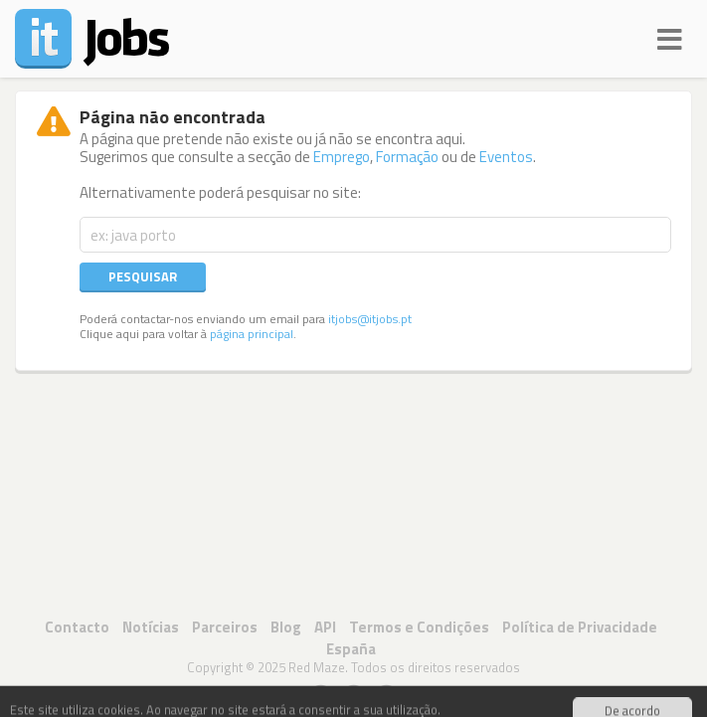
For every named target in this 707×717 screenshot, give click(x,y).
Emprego (341, 156)
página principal (251, 334)
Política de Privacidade (579, 627)
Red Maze (316, 667)
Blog (285, 627)
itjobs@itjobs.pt (370, 319)
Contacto (77, 627)
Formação (407, 156)
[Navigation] (669, 36)
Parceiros (225, 627)
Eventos (506, 156)
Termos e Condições (419, 627)
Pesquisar (142, 276)
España (351, 648)
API (325, 627)
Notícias (150, 627)
